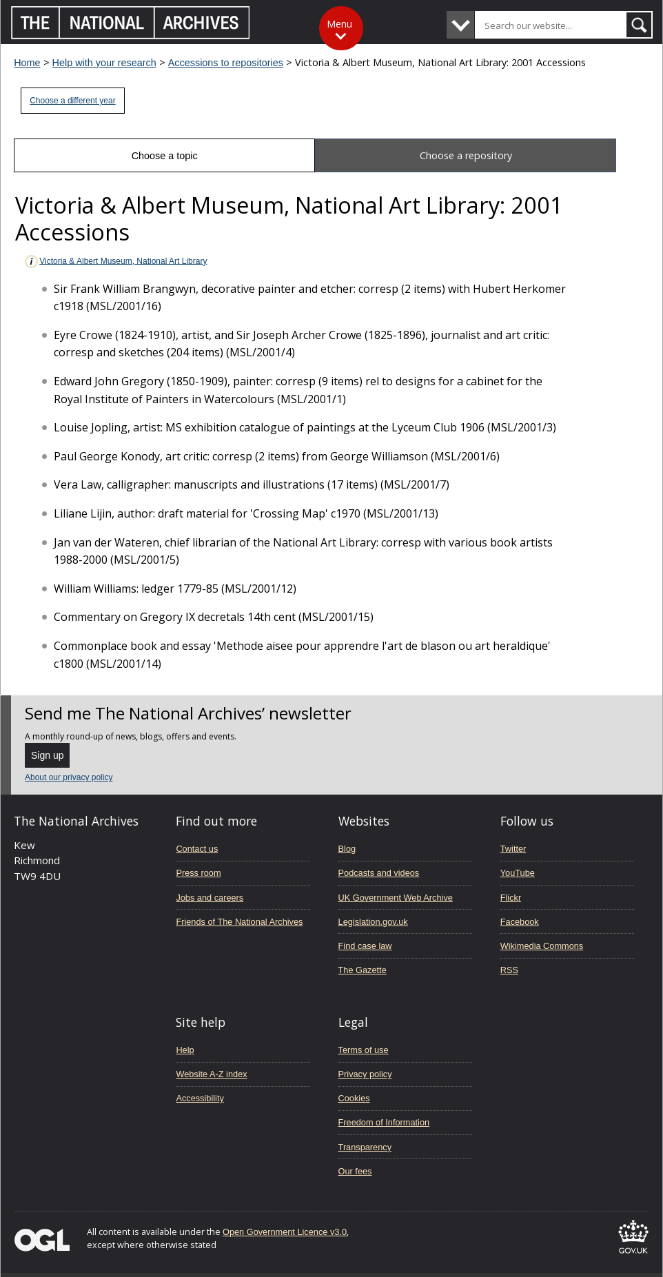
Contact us (197, 849)
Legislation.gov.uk (373, 922)
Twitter (513, 849)
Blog (347, 849)
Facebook (519, 922)
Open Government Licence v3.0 (285, 1232)
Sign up (47, 755)
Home (27, 62)
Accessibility (199, 1098)
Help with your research (104, 62)
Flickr (510, 897)
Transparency (364, 1147)
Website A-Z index (211, 1074)
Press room (198, 873)
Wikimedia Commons (541, 946)
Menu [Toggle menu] (339, 23)
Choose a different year (73, 100)
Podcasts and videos (379, 873)
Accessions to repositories (225, 62)
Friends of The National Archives (239, 922)
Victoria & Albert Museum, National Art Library (115, 261)
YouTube (517, 873)
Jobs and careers (209, 897)
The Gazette (362, 970)
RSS (509, 970)
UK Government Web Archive (395, 897)
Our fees (355, 1171)
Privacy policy (365, 1074)
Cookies (354, 1098)
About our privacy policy (68, 777)
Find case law (365, 946)
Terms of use (363, 1050)
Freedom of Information (384, 1122)
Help (185, 1050)
